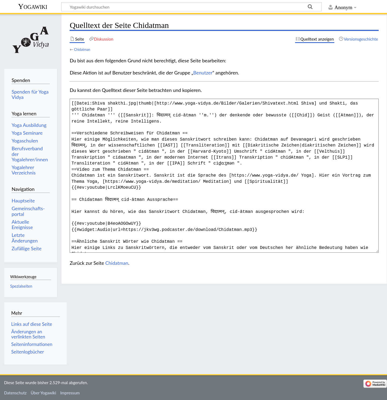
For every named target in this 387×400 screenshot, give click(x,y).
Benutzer (203, 73)
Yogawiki (32, 6)
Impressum (70, 392)
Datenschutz (15, 392)
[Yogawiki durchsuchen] (191, 6)
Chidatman (82, 49)
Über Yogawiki (43, 392)
